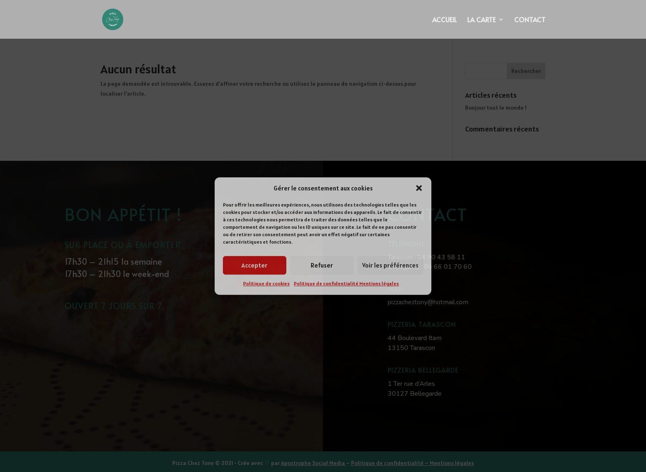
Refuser (322, 265)
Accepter (254, 265)
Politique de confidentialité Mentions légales (346, 284)
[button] (419, 188)
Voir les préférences (390, 265)
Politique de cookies (266, 284)
